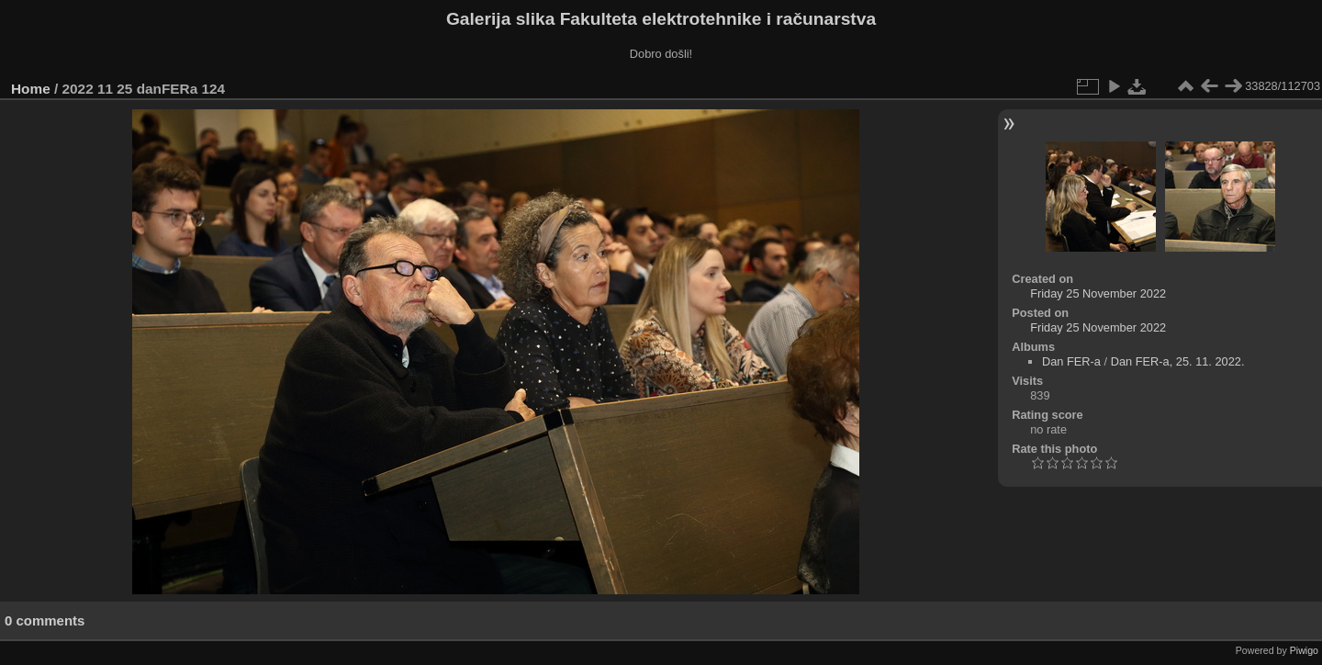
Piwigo (1304, 650)
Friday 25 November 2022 (1098, 293)
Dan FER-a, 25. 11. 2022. (1178, 361)
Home (30, 88)
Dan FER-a (1071, 361)
